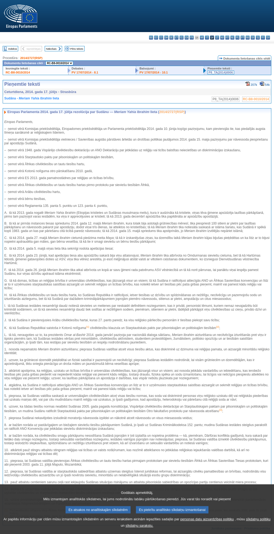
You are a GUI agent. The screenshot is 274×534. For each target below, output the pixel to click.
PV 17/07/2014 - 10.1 (153, 72)
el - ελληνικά (182, 38)
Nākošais (51, 48)
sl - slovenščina (258, 38)
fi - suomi (263, 38)
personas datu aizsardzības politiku (207, 524)
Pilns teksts (76, 48)
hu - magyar (222, 38)
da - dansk (166, 38)
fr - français (192, 38)
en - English (187, 38)
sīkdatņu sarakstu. (139, 530)
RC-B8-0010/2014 (18, 72)
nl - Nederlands (232, 38)
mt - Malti (227, 38)
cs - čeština (161, 38)
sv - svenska (268, 38)
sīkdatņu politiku (258, 524)
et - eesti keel (176, 38)
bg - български (151, 38)
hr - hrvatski (202, 38)
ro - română (248, 38)
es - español (156, 38)
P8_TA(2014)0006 (220, 72)
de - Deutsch (171, 38)
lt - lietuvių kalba (217, 38)
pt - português (243, 38)
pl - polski (237, 38)
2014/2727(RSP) (31, 58)
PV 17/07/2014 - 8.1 (85, 72)
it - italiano (207, 38)
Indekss (12, 48)
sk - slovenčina (253, 38)
